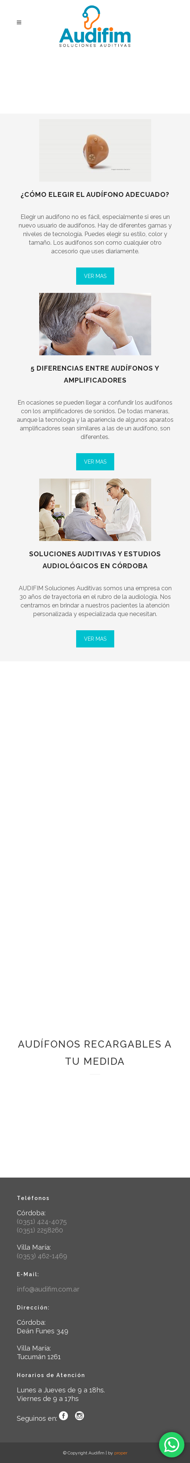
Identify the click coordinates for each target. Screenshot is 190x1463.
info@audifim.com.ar (48, 1289)
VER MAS (95, 276)
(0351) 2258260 (40, 1230)
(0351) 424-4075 (42, 1221)
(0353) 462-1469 (42, 1256)
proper (120, 1453)
